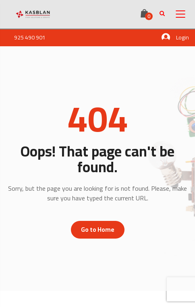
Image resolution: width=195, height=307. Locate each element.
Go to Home (97, 229)
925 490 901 (30, 37)
